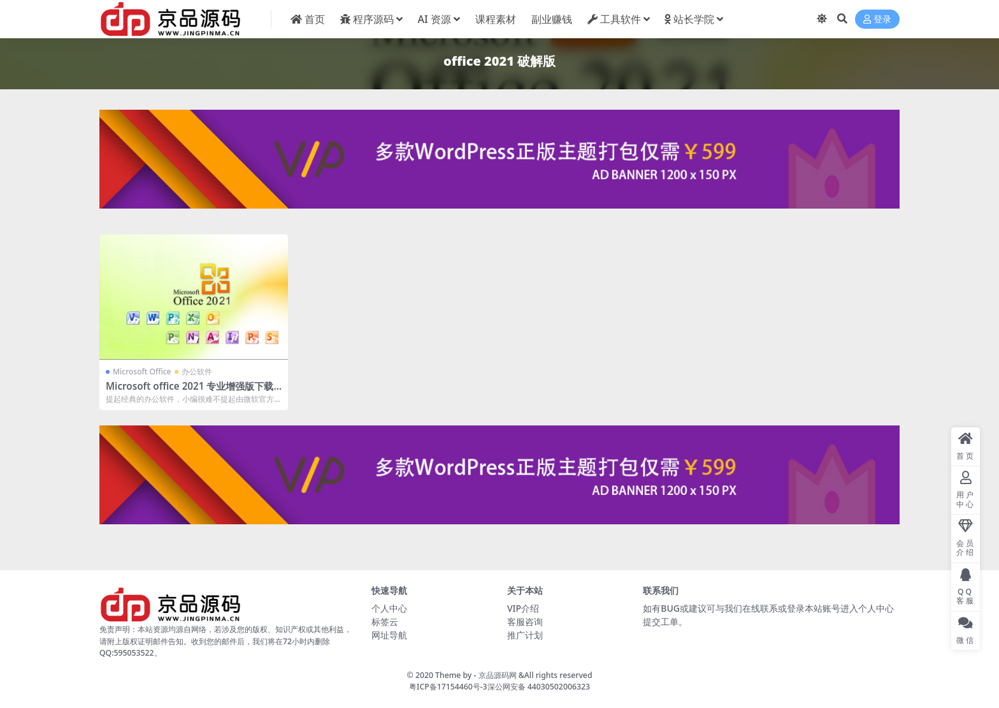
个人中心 (389, 608)
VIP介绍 (523, 608)
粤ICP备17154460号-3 (448, 686)
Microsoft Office (142, 371)
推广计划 (525, 635)
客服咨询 (525, 622)
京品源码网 (497, 675)
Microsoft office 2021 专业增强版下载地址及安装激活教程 (189, 392)
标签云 (384, 622)
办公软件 (197, 371)
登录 (877, 19)
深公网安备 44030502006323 (538, 686)
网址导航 (389, 635)
